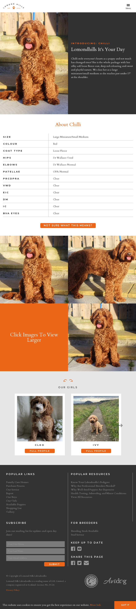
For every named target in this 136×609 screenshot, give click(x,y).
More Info (95, 605)
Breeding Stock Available (85, 531)
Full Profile (40, 451)
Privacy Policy (12, 590)
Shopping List (14, 508)
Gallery (10, 512)
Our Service (12, 489)
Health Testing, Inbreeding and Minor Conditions (98, 493)
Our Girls (11, 500)
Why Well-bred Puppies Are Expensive (92, 489)
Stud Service (77, 534)
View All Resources (81, 497)
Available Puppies (16, 504)
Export (9, 493)
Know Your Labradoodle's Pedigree (90, 482)
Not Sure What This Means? (68, 225)
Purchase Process (15, 486)
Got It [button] (125, 605)
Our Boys (11, 497)
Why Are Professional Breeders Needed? (93, 486)
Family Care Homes (17, 482)
